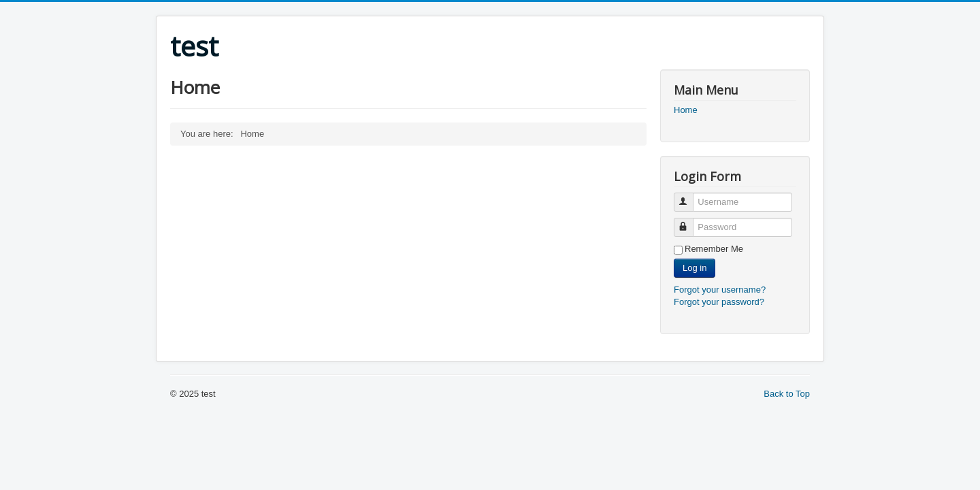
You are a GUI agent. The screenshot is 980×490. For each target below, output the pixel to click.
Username (689, 196)
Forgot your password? (719, 302)
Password (689, 221)
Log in (694, 268)
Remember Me (714, 249)
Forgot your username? (720, 289)
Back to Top (787, 394)
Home (686, 110)
